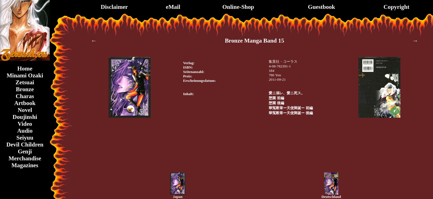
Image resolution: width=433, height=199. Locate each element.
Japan (178, 197)
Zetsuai (24, 82)
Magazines (24, 165)
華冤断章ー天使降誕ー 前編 (291, 108)
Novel (25, 110)
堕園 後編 (276, 103)
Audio (25, 130)
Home (25, 68)
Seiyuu (24, 137)
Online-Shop (238, 7)
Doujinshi (25, 117)
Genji (25, 151)
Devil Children (24, 144)
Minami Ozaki (25, 75)
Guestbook (321, 7)
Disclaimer (114, 7)
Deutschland (331, 197)
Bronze (25, 89)
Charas (25, 96)
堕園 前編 (276, 98)
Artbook (24, 103)
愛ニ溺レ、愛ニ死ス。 (287, 93)
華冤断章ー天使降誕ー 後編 (291, 113)
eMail (173, 7)
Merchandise (25, 158)
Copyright (397, 7)
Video (25, 124)
